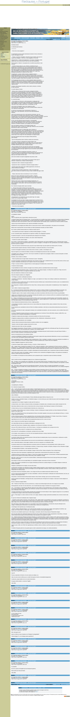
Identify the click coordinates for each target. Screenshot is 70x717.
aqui (37, 690)
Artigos (1, 30)
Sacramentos (2, 46)
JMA (16, 533)
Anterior (63, 37)
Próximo (67, 37)
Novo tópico (32, 37)
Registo (36, 691)
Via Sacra (2, 49)
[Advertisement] (35, 16)
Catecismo (2, 34)
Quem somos (2, 45)
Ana (16, 41)
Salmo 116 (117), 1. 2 (4, 55)
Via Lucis (1, 48)
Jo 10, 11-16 (3, 57)
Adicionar (2, 29)
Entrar (42, 37)
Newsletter (2, 42)
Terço (1, 47)
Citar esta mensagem (32, 208)
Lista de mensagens (25, 37)
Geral (68, 36)
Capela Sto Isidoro (5, 52)
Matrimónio (2, 40)
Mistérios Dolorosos (4, 60)
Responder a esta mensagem (21, 208)
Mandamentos (2, 39)
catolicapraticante (19, 540)
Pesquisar (38, 37)
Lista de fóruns (17, 37)
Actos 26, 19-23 (3, 54)
